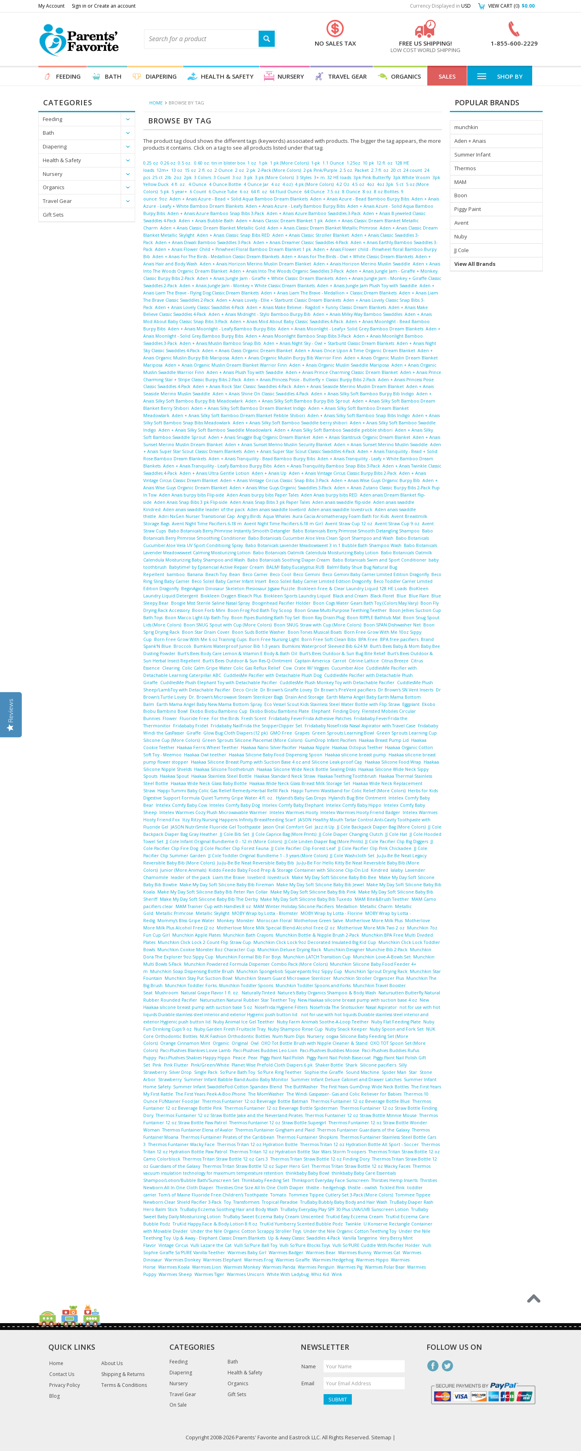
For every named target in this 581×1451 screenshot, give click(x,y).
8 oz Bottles (386, 191)
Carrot (339, 661)
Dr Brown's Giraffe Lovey (286, 690)
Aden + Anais (470, 140)
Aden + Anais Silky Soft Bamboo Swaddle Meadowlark (215, 430)
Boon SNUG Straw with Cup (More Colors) (317, 625)
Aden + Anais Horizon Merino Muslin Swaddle (361, 264)
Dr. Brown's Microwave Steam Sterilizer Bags (236, 697)
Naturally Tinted (258, 993)
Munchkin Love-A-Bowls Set (382, 957)
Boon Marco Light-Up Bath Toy (197, 617)
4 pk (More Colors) (314, 184)
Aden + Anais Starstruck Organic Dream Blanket (361, 437)
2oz (178, 177)
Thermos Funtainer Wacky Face (181, 1144)
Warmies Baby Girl (247, 1252)
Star (413, 1072)
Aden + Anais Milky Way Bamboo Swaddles (357, 314)
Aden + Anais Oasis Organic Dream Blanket (247, 350)
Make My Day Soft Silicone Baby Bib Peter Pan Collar (212, 892)
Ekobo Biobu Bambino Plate (279, 711)
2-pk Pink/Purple (320, 170)
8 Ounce (351, 191)
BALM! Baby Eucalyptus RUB (295, 567)
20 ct (396, 170)
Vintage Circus (173, 1245)
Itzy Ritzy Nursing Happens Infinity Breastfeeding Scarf (239, 820)
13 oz (176, 170)
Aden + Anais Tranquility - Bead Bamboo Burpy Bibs (262, 458)
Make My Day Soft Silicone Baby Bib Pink (313, 892)
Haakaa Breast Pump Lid (384, 740)
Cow (287, 668)
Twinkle (353, 1224)
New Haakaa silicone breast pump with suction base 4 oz (357, 1000)
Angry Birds (249, 516)
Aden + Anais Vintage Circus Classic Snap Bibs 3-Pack (274, 480)
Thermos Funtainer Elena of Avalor (197, 1130)
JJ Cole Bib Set (234, 834)
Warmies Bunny (354, 1252)
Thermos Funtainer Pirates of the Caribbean (227, 1137)
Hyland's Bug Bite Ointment (357, 798)
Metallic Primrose (174, 913)
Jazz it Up (324, 827)
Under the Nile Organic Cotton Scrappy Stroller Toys (245, 1231)
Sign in (79, 5)
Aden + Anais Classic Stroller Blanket (310, 235)
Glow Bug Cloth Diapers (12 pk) (235, 733)
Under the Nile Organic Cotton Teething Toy (349, 1231)
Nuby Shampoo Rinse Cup (295, 1029)
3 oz (236, 177)
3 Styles (303, 177)
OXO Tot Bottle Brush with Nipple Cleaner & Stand (314, 1043)
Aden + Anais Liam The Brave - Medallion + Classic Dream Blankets (329, 293)
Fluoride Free (194, 718)
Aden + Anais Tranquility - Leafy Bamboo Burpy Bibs (217, 466)
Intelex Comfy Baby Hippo (353, 805)
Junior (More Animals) (183, 870)
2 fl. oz (205, 170)
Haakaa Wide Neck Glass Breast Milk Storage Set (299, 783)
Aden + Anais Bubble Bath (206, 220)
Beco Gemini (306, 574)
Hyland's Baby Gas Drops (301, 798)
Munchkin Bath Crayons (248, 935)
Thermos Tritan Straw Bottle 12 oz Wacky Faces (360, 1166)
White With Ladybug (288, 1274)
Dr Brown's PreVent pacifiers (345, 690)
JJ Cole (461, 250)
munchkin (466, 127)
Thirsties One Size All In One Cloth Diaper (260, 1187)
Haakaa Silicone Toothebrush (224, 769)
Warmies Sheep (175, 1274)
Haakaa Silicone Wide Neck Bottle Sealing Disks (306, 769)
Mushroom (166, 993)
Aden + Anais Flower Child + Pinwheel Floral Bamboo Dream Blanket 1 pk (233, 249)
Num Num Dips (288, 1036)
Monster (245, 920)
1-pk (315, 163)
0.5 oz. (185, 163)
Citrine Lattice (364, 661)
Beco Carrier (255, 574)
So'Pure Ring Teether (279, 1072)
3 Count (221, 177)
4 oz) (287, 184)
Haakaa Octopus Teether (357, 747)
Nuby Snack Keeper (346, 1029)
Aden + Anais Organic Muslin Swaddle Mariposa (339, 365)
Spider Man (394, 1072)
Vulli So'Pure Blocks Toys (305, 1245)
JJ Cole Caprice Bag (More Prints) (284, 834)
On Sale (178, 1405)
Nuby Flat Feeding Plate (396, 1022)
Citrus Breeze (394, 661)
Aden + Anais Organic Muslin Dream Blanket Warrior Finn (226, 365)
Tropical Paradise (280, 1202)
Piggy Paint (467, 209)
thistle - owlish (362, 1187)
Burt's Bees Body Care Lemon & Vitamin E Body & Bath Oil (237, 653)
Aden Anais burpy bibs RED (329, 495)
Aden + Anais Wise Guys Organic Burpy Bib (375, 480)
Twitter (447, 1366)
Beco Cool (280, 574)
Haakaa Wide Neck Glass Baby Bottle (209, 783)
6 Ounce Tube (223, 191)
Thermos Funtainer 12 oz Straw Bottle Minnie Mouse (361, 1115)
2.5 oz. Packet (354, 170)
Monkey (225, 920)
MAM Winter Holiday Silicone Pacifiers (293, 906)
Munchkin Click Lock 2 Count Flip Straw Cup (204, 942)
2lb (168, 177)
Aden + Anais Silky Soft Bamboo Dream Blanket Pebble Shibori (238, 415)
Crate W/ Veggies (311, 668)
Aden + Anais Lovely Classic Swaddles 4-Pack (199, 307)
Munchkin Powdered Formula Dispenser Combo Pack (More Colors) (256, 964)
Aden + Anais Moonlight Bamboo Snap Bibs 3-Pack (298, 336)
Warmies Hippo (372, 1260)
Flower (170, 718)
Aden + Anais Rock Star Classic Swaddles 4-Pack (242, 386)
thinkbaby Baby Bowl (307, 1173)
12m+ (163, 170)
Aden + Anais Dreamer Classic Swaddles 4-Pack (300, 242)
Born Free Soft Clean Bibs (328, 639)
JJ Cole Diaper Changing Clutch (351, 834)
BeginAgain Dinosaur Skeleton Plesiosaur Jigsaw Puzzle (238, 588)
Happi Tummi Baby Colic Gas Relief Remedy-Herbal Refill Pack (222, 790)
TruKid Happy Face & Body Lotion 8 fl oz (215, 1224)
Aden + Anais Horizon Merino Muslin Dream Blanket (255, 264)
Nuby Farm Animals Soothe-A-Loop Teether (323, 1022)
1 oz (251, 163)
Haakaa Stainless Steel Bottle (221, 776)
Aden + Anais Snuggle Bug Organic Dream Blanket (259, 437)
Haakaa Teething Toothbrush (347, 776)
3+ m (319, 177)
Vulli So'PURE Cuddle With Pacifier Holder (376, 1245)
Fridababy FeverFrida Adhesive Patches (310, 718)
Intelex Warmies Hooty (294, 812)
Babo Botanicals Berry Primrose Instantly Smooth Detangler (229, 531)
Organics (406, 76)
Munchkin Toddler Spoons (246, 985)
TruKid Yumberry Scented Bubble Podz (301, 1224)
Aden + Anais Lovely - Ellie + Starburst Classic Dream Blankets (278, 300)
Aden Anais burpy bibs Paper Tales (263, 495)
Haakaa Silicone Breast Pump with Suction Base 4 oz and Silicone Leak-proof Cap (276, 762)
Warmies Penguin (316, 1267)
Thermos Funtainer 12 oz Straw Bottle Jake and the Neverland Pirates (229, 1115)
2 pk (251, 170)
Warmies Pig (349, 1267)
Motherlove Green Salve (318, 920)
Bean (234, 574)
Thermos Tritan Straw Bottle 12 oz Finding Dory (320, 1159)
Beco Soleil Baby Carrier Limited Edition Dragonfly (320, 581)
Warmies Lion (206, 1267)
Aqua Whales (276, 516)
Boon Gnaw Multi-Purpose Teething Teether (341, 610)
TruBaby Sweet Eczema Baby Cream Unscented (273, 1216)
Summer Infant (472, 154)
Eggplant (411, 704)
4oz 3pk (385, 184)
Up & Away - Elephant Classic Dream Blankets (219, 1238)
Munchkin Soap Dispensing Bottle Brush (192, 971)
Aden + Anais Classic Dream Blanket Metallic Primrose (322, 228)
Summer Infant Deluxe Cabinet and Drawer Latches (346, 1079)
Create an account (115, 5)
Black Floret (382, 596)
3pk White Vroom (411, 177)
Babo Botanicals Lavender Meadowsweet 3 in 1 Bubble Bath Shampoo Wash (323, 545)
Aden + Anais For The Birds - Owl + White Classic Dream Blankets (347, 256)
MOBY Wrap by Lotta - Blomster (265, 913)
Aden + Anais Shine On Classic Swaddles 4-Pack (261, 394)
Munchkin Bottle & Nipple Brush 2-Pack (317, 935)
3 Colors (202, 177)
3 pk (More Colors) (274, 177)
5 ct (399, 184)
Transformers (246, 1202)
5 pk (164, 191)
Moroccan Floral (274, 920)
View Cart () (511, 5)
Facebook (433, 1366)
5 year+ (179, 191)
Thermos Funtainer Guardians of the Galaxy (363, 1130)
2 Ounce (224, 170)
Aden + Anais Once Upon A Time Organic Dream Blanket (355, 350)
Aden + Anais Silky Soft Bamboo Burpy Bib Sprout (297, 401)
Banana (195, 574)
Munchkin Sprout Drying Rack (376, 971)
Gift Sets (53, 214)
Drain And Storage (304, 697)
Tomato (278, 1195)
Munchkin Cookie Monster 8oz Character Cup (206, 949)
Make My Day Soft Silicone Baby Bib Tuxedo (306, 899)
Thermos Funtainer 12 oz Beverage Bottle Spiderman (281, 1108)
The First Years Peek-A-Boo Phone (211, 1094)
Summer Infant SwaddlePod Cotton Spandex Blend (227, 1087)
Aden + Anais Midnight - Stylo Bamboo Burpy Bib (260, 314)
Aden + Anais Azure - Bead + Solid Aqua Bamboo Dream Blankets (238, 199)
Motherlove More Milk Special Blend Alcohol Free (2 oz (276, 928)
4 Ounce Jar (256, 184)
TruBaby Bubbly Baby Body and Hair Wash (343, 1202)
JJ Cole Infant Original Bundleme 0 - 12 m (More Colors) (224, 841)
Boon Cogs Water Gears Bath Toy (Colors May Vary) (365, 603)
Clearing (171, 668)
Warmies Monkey (242, 1267)
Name (308, 1366)
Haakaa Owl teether (205, 755)
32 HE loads (339, 177)
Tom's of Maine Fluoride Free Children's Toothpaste (213, 1195)
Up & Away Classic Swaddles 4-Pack (304, 1238)
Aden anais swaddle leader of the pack (204, 509)
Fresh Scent (253, 718)
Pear (253, 1058)
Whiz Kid (320, 1274)
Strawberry (170, 1079)
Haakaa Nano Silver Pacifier (269, 747)
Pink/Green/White (210, 1065)
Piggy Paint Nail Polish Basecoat (339, 1058)
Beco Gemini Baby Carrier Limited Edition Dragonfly (375, 574)
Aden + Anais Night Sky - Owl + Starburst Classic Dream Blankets (328, 343)
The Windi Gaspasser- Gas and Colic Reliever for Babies (343, 1094)
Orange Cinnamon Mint (185, 1043)
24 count (412, 170)
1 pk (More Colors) (289, 163)
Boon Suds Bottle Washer (258, 632)
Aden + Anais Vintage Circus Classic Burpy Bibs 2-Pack (343, 473)
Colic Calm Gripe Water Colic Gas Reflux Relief (231, 668)
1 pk (263, 163)
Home (156, 103)
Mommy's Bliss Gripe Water (186, 920)
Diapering (161, 76)
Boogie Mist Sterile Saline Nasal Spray (210, 603)
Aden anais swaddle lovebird (276, 509)
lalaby (397, 870)
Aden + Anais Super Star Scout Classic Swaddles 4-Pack (299, 451)
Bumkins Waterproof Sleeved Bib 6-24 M (325, 646)
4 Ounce (197, 184)
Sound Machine (362, 1072)
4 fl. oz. (178, 184)
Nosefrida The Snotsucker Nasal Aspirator (353, 1007)
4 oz (275, 184)
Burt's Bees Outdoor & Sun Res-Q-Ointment (247, 661)
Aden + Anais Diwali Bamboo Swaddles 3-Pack (203, 242)
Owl (255, 1043)
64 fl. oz (259, 191)
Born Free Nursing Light (274, 639)
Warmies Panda (279, 1267)
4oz (370, 184)
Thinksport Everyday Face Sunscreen (330, 1180)
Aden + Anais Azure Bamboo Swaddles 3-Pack (314, 213)
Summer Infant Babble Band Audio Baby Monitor (236, 1079)
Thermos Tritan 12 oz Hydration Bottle (257, 1144)
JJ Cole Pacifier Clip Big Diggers (396, 841)
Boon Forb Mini (208, 610)
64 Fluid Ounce (286, 191)
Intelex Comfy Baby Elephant (293, 805)
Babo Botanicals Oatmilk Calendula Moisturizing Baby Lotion (315, 552)
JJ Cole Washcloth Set (352, 855)
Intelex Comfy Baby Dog (234, 805)
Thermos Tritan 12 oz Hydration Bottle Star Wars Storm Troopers (298, 1152)
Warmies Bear (321, 1252)
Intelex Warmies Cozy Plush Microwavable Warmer (213, 812)
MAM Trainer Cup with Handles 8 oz (213, 906)
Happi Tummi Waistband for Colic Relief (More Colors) (348, 790)
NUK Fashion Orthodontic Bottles (235, 1036)
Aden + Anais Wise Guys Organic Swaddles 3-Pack (281, 488)
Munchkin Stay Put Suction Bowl (198, 978)
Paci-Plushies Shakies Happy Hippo (194, 1058)
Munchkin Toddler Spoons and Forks (313, 985)
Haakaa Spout (174, 776)
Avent (461, 222)
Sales (447, 76)
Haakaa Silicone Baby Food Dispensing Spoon (275, 755)
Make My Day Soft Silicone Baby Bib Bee (334, 877)
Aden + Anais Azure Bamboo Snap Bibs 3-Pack (215, 213)
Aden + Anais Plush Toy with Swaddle (245, 372)
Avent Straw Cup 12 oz (348, 523)
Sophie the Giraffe (323, 1072)
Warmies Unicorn (245, 1274)
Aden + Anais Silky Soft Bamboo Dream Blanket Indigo (248, 408)
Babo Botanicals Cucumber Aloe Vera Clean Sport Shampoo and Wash (320, 538)
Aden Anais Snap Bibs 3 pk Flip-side (191, 502)
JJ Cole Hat (396, 834)
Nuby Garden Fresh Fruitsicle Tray (229, 1029)
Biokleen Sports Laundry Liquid (297, 596)
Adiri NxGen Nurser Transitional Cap (197, 516)
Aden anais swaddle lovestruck (340, 509)
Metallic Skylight (213, 913)
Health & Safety (227, 76)
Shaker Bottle (329, 1065)
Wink (337, 1274)
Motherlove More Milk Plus (374, 920)
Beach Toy (216, 574)
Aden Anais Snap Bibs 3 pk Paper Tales (270, 502)
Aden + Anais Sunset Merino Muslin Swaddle (381, 444)
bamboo (176, 574)
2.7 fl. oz (380, 170)
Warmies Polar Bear (385, 1267)
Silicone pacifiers (378, 1065)
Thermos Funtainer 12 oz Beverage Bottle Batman (255, 1101)
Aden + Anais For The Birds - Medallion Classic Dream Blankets (216, 256)
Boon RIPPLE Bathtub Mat (374, 617)
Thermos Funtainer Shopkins (307, 1137)
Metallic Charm (376, 906)
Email (307, 1383)
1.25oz (353, 163)
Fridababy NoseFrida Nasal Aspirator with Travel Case (360, 726)
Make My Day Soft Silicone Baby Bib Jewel (320, 884)
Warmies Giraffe (293, 1260)
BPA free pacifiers (399, 639)
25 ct (158, 177)
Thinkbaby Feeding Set (265, 1180)
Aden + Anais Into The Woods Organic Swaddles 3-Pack (287, 271)
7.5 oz (333, 191)
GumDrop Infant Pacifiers (330, 740)
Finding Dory (346, 711)
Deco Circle (245, 690)
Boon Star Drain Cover (206, 632)
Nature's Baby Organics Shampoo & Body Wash (327, 993)
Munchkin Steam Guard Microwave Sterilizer (283, 978)
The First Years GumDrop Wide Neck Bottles (364, 1087)
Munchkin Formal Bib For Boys (248, 957)
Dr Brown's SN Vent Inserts (405, 690)
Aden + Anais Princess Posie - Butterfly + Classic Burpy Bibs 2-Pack (310, 379)
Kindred (379, 870)
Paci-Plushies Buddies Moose (329, 1050)
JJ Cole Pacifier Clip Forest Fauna (235, 848)
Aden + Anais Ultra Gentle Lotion (214, 473)
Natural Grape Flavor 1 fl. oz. (210, 993)
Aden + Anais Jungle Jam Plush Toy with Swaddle (367, 285)
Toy (227, 1202)
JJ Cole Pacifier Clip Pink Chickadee (375, 848)
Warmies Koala (174, 1267)
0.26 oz (168, 163)
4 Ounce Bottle (225, 184)
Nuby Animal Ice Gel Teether (243, 1022)
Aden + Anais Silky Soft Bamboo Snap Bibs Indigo (358, 415)
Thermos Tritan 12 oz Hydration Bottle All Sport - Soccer (359, 1144)
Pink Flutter (176, 1065)
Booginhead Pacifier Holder (281, 603)
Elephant (320, 711)
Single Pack (205, 1072)
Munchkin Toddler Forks (191, 985)
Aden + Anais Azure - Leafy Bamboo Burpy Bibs (295, 206)
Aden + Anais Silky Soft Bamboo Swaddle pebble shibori (333, 430)
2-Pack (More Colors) (279, 170)
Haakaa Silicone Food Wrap (393, 762)
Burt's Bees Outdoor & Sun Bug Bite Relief (342, 653)
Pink (157, 1065)
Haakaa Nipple (314, 747)
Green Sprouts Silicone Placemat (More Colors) (252, 740)
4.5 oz (358, 184)
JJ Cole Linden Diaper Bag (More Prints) (323, 841)
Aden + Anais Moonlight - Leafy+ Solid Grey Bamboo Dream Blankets (350, 329)
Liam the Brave (229, 877)
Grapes (302, 733)
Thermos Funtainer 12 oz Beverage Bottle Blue (360, 1101)
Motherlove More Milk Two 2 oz (371, 928)
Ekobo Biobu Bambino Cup (218, 711)
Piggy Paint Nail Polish (282, 1058)
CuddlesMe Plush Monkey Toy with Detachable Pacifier (337, 682)
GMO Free (281, 733)
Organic (221, 1043)
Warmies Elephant (222, 1260)
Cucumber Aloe (347, 668)
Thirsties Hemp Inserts (394, 1180)
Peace (239, 1058)
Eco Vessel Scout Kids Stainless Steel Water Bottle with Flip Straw (332, 704)
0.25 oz (150, 163)
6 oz (244, 191)
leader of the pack (190, 877)
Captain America (312, 661)
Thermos (465, 168)
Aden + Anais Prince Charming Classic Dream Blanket (342, 372)
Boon (460, 195)
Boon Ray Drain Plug (323, 617)
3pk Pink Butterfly (372, 177)
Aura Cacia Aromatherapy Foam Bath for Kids (341, 516)
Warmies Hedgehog (332, 1260)
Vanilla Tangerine (360, 1238)
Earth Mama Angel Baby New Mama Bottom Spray (209, 704)
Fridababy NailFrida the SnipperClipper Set (256, 726)
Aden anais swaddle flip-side (341, 502)
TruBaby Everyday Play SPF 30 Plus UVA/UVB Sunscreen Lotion (344, 1209)
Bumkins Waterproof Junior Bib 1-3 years (237, 646)
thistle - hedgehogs (325, 1187)
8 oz (367, 191)
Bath (113, 76)
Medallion (346, 906)
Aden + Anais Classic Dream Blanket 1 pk (279, 220)
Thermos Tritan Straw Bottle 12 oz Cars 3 (225, 1159)
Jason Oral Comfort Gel (287, 827)
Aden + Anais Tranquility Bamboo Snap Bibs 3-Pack (327, 466)
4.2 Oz (342, 184)
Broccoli (182, 646)
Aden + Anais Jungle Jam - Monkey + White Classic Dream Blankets (247, 285)
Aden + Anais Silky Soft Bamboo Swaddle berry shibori (290, 423)
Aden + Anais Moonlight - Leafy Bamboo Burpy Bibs (222, 329)
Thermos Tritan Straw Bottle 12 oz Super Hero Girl (256, 1166)
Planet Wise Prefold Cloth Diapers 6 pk (272, 1065)
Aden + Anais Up (269, 473)
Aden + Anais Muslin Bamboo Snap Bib (220, 343)
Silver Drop (180, 1072)
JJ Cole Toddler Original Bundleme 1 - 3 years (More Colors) (268, 855)
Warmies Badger (286, 1252)
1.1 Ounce (333, 163)
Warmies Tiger (209, 1274)
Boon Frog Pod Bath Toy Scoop (260, 610)
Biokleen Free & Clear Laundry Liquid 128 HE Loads (352, 588)
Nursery (291, 76)
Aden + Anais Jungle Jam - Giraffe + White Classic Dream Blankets (265, 278)
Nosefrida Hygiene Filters (281, 1007)
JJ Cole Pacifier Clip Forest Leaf (303, 848)
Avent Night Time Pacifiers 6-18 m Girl (283, 523)
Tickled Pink (392, 1187)
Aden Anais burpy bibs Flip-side (191, 495)
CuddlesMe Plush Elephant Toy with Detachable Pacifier (218, 682)
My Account (51, 5)
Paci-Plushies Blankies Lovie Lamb (195, 1050)
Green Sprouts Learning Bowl (343, 733)
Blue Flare (419, 596)
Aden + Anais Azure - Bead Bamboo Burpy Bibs (359, 199)
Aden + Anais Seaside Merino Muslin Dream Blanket (349, 386)
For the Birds (225, 718)
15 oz (190, 170)
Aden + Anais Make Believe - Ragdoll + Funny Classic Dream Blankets (316, 307)
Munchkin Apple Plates (196, 935)
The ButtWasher (301, 1087)
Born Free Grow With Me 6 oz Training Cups (200, 639)
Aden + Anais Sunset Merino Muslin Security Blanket (278, 444)
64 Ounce (314, 191)
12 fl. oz (384, 163)
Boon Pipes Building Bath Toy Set (265, 617)
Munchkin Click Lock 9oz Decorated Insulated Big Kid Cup (314, 942)
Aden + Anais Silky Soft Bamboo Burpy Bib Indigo (362, 394)
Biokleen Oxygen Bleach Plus (231, 596)
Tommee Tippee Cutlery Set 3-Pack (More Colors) (341, 1195)
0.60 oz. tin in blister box (219, 163)
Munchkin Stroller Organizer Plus (368, 978)
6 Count (198, 191)
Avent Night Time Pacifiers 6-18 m (207, 523)
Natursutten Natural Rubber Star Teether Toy (247, 1000)
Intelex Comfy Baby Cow (181, 805)
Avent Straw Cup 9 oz (397, 523)
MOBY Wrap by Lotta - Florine (332, 913)
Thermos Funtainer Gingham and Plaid (275, 1130)
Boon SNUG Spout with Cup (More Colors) (228, 625)
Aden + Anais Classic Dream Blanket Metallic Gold (212, 228)
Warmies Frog (258, 1260)
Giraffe (193, 733)
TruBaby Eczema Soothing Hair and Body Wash (229, 1209)
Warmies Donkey (183, 1260)
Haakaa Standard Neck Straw (284, 776)
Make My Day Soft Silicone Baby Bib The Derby (209, 899)
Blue (401, 596)
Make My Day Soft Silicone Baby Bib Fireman (227, 884)
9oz (163, 199)
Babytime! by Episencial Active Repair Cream (216, 567)
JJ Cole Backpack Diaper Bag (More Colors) (381, 827)
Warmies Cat (387, 1252)
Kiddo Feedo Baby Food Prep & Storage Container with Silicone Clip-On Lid (288, 870)
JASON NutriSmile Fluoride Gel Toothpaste (216, 827)
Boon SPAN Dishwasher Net (392, 625)
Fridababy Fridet (190, 726)
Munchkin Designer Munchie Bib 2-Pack (366, 949)
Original (240, 1043)
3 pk (248, 177)
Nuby (460, 236)
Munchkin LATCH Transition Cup (317, 957)
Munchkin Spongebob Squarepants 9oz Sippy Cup (289, 971)
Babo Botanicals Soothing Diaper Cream (288, 560)
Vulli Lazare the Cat (211, 1245)
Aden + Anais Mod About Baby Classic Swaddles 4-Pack (286, 321)
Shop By (499, 75)
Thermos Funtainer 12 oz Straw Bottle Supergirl (277, 1122)
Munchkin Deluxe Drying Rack (289, 949)
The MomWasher (266, 1094)
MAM (460, 182)
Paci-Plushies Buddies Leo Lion (265, 1050)
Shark (351, 1065)
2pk (188, 177)
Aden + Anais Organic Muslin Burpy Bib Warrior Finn (287, 358)
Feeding (68, 76)
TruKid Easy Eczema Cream (354, 1216)
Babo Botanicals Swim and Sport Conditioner (379, 560)
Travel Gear (347, 76)
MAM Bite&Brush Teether (382, 899)
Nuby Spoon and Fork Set (397, 1029)
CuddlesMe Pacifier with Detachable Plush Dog (273, 675)
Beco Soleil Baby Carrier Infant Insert (229, 581)
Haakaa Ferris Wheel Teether (207, 747)
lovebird (256, 877)
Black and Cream (350, 596)
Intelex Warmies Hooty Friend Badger (360, 812)
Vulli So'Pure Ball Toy (255, 1245)
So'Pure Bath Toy (237, 1072)
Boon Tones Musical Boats (315, 632)
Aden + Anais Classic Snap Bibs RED (233, 235)
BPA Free (368, 639)
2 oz (239, 170)
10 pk (368, 163)
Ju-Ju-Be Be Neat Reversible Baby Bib (255, 863)
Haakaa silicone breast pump (355, 755)
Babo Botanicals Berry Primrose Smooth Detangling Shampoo (356, 531)
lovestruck (278, 877)
